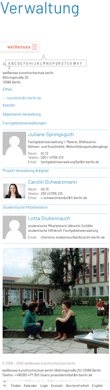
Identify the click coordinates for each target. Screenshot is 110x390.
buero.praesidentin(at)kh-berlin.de (66, 375)
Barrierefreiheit (77, 386)
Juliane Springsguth (51, 134)
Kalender (30, 386)
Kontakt (57, 386)
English (97, 386)
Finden (16, 386)
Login (44, 386)
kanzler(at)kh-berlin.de (24, 98)
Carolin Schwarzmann (52, 182)
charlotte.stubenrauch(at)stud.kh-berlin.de (73, 237)
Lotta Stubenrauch (49, 218)
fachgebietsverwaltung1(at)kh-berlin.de (70, 162)
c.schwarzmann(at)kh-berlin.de (64, 198)
